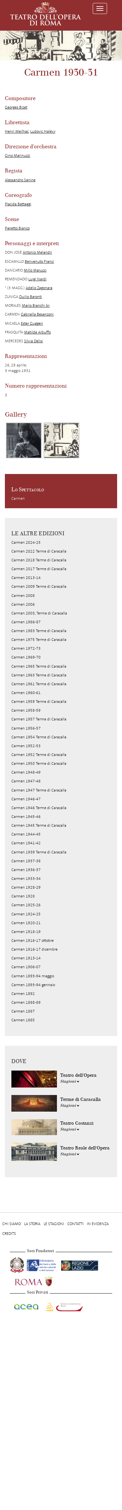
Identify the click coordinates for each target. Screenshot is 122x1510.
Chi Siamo (11, 1223)
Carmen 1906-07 (26, 967)
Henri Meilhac (17, 131)
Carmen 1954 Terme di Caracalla (38, 737)
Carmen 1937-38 (26, 861)
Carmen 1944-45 (26, 834)
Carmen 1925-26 (26, 905)
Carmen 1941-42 (26, 843)
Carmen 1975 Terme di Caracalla (38, 639)
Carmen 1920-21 (26, 922)
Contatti (75, 1223)
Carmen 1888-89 (26, 1002)
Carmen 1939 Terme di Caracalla (38, 852)
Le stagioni (54, 1223)
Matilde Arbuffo (37, 332)
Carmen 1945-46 (26, 816)
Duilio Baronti (30, 296)
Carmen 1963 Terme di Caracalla (38, 675)
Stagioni (69, 1081)
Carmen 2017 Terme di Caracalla (38, 568)
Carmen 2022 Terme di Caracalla (38, 551)
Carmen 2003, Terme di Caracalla (39, 613)
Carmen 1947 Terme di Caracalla (38, 790)
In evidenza (98, 1223)
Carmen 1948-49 (26, 772)
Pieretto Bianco (17, 228)
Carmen (18, 498)
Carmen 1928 (23, 896)
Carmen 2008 (23, 595)
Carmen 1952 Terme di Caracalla (38, 754)
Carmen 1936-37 (26, 869)
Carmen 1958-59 (26, 710)
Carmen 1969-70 (26, 657)
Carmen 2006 (23, 604)
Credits (9, 1233)
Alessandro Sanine (20, 180)
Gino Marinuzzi (17, 155)
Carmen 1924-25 (26, 914)
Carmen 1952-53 (26, 745)
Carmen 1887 (23, 1011)
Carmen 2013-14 (26, 577)
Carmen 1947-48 (26, 781)
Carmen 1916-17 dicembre (34, 949)
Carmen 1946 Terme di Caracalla (38, 807)
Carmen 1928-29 (26, 887)
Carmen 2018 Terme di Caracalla (38, 560)
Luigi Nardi (37, 279)
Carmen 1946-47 (26, 799)
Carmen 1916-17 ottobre (32, 940)
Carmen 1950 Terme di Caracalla (38, 763)
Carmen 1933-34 (26, 878)
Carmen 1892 (23, 993)
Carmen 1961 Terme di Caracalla (38, 684)
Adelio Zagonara (39, 287)
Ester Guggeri (32, 323)
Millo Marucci (35, 270)
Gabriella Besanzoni (37, 314)
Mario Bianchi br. (36, 305)
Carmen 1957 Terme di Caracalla (38, 719)
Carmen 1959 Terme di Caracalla (38, 701)
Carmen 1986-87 (26, 622)
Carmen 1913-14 (26, 958)
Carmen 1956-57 (26, 728)
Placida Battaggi (18, 204)
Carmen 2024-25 (26, 542)
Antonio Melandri (37, 252)
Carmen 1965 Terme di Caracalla (38, 666)
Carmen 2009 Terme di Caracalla (38, 586)
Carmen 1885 (23, 1020)
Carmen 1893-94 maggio (32, 976)
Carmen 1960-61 (26, 692)
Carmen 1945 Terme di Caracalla (38, 825)
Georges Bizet (16, 107)
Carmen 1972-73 (26, 648)
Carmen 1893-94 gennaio (33, 984)
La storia (32, 1223)
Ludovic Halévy (42, 131)
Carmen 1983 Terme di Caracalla (38, 630)
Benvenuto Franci (39, 261)
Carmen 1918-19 (26, 931)
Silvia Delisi (33, 341)
